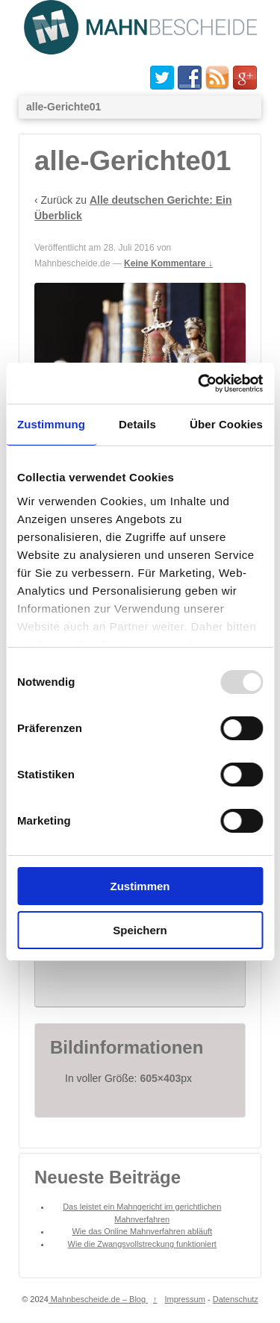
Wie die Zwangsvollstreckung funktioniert (142, 1261)
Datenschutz (235, 1317)
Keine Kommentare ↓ (168, 263)
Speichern (140, 930)
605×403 (160, 1096)
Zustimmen (139, 886)
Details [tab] (137, 424)
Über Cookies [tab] (226, 424)
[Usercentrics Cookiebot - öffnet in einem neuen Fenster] (199, 383)
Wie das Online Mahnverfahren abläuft (142, 1249)
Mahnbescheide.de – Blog (98, 1317)
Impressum (185, 1317)
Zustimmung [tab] (51, 424)
